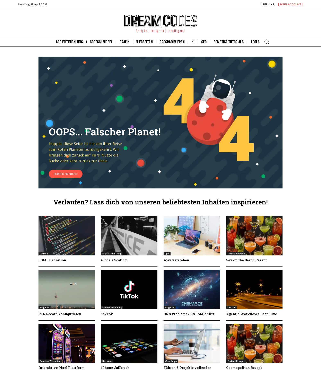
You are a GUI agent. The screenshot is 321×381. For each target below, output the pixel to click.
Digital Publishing (112, 253)
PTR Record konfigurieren (59, 314)
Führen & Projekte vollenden (187, 367)
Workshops (171, 361)
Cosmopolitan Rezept (244, 367)
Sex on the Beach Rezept (246, 260)
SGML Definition (52, 260)
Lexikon (44, 253)
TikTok (107, 314)
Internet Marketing (112, 307)
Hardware (107, 361)
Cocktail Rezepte (236, 253)
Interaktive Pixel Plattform (61, 367)
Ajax (167, 253)
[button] (266, 41)
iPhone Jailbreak (115, 367)
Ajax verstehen (176, 260)
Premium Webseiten (50, 361)
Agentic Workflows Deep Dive (251, 314)
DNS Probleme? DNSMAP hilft (189, 314)
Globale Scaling (114, 260)
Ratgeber (44, 307)
